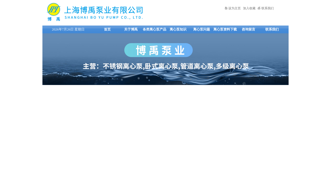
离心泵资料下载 (225, 29)
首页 (107, 29)
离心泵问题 (201, 29)
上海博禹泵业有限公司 (110, 12)
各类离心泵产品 (154, 29)
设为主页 (232, 8)
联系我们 (266, 8)
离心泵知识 (178, 29)
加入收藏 (249, 8)
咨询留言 (248, 29)
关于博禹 (131, 29)
